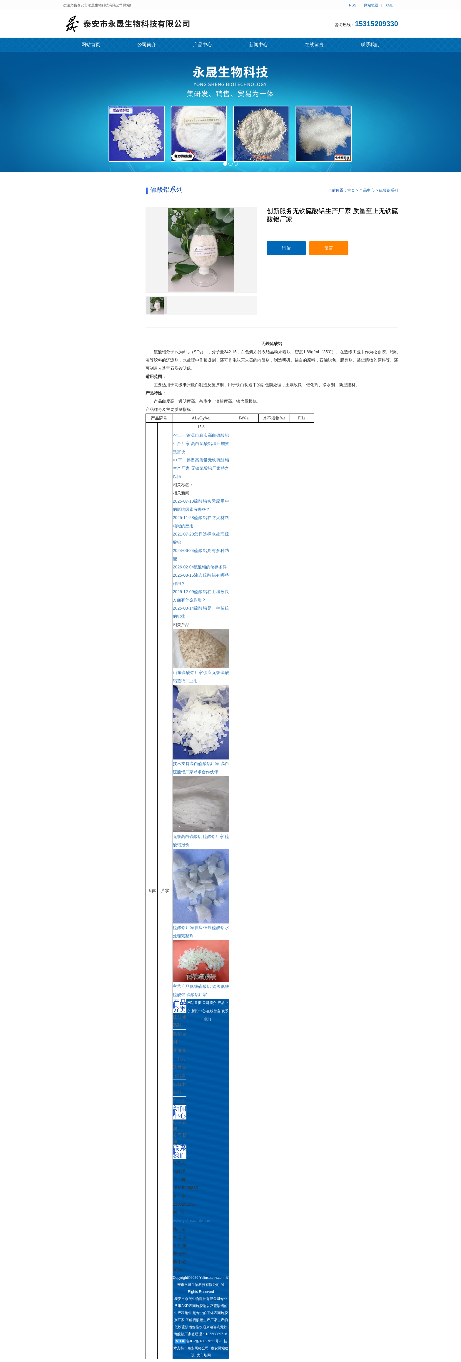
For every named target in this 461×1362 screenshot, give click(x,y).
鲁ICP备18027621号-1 (204, 1341)
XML (389, 5)
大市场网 (204, 1355)
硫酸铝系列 (388, 190)
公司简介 (146, 44)
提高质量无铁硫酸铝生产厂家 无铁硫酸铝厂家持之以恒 (201, 468)
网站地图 (371, 5)
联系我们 (370, 44)
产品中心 (202, 44)
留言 (328, 247)
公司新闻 (179, 1138)
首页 (351, 190)
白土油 (179, 1100)
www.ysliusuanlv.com (192, 1220)
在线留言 (314, 44)
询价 (286, 247)
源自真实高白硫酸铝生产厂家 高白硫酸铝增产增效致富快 (201, 443)
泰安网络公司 (198, 1348)
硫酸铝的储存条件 (200, 567)
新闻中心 (258, 44)
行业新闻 (179, 1125)
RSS (352, 5)
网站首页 (90, 44)
